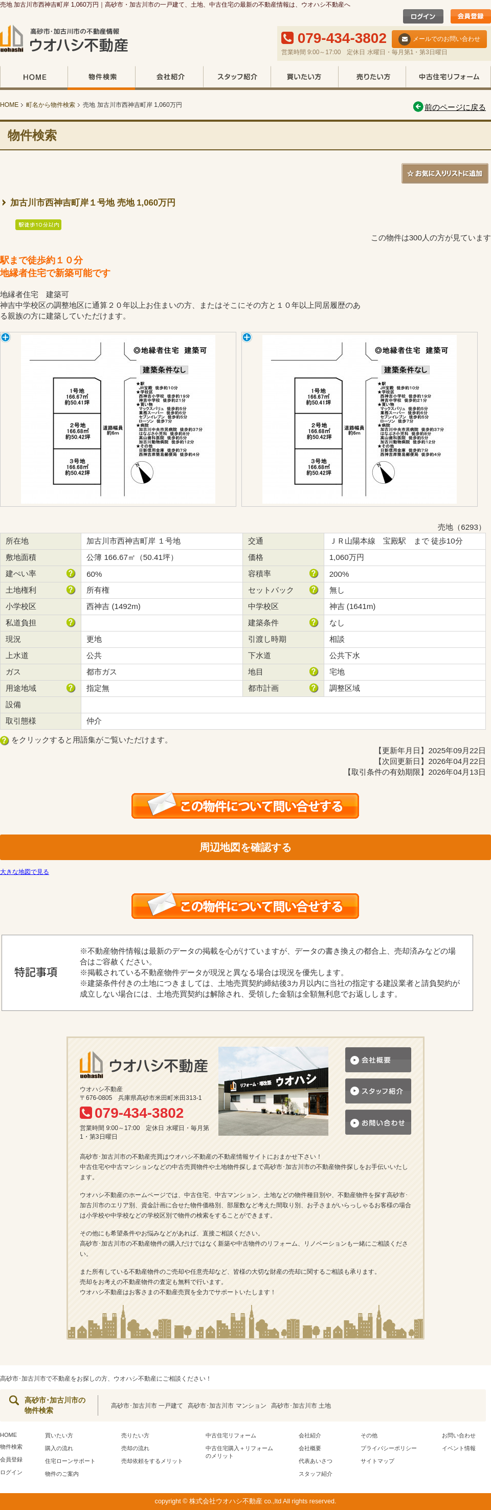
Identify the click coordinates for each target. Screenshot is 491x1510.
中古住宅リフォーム (448, 78)
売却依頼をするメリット (152, 1461)
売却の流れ (135, 1448)
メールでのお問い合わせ (439, 39)
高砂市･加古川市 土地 (301, 1405)
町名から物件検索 (50, 104)
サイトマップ (377, 1461)
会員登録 (11, 1459)
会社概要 (310, 1448)
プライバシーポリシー (389, 1448)
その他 (369, 1435)
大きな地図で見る (24, 871)
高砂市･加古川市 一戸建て (147, 1405)
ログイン (11, 1472)
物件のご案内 (62, 1474)
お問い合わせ (459, 1435)
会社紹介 (169, 78)
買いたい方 (304, 78)
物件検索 (101, 78)
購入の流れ (59, 1448)
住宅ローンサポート (70, 1461)
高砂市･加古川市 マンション (227, 1405)
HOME (34, 78)
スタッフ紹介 (237, 78)
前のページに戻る (449, 107)
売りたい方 (372, 78)
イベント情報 (459, 1448)
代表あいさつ (315, 1461)
